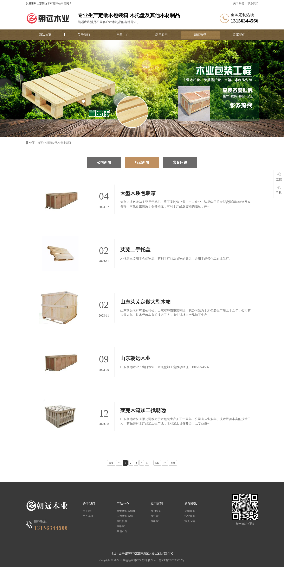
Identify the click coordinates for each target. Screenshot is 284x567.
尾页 (173, 463)
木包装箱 (156, 511)
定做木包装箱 (125, 516)
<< (119, 463)
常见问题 (180, 162)
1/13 (157, 463)
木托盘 (155, 516)
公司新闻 (104, 162)
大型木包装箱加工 (127, 511)
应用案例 (161, 34)
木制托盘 (122, 521)
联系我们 (253, 3)
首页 (40, 143)
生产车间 (88, 516)
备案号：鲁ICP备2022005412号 (166, 560)
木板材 (121, 526)
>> (165, 463)
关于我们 (238, 3)
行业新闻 (66, 143)
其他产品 (122, 531)
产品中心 (122, 34)
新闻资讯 (200, 34)
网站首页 (45, 34)
